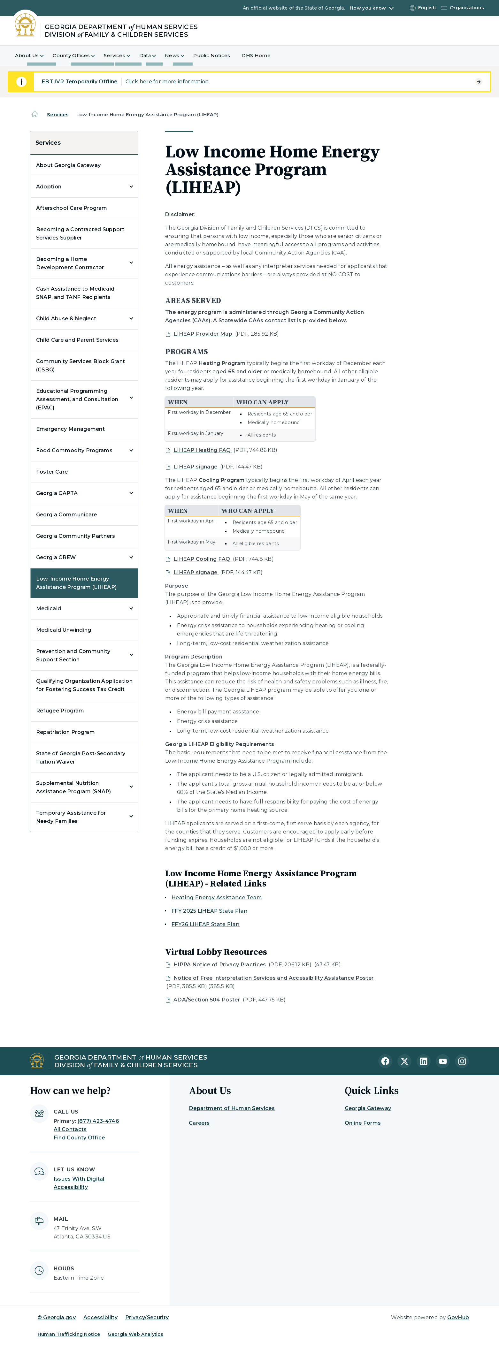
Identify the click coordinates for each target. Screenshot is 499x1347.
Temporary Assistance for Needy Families (71, 817)
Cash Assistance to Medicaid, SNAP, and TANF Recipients (76, 293)
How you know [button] (368, 8)
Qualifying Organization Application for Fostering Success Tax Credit (84, 685)
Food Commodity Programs (74, 450)
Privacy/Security (147, 1317)
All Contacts (70, 1129)
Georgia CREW (56, 557)
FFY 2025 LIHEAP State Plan (210, 911)
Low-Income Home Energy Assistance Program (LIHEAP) (76, 583)
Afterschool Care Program (71, 208)
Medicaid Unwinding (63, 630)
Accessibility (100, 1317)
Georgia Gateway (368, 1108)
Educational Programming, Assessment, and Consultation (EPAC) (77, 399)
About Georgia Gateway (68, 165)
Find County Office (79, 1138)
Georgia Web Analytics (135, 1334)
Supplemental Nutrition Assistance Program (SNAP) (73, 787)
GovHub (458, 1317)
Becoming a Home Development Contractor (70, 263)
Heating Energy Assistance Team (217, 897)
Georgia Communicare (66, 515)
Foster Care (52, 472)
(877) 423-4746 (98, 1121)
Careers (199, 1123)
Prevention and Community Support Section (73, 655)
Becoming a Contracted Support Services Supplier (80, 233)
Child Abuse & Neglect (66, 319)
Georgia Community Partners (75, 536)
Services (57, 114)
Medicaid (48, 608)
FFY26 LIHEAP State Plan (206, 924)
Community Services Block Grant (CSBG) (80, 365)
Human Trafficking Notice (69, 1334)
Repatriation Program (65, 732)
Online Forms (363, 1123)
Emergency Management (70, 429)
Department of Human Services (232, 1108)
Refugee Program (60, 711)
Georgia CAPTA (57, 493)
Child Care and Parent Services (77, 340)
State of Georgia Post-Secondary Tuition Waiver (81, 757)
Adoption (49, 187)
